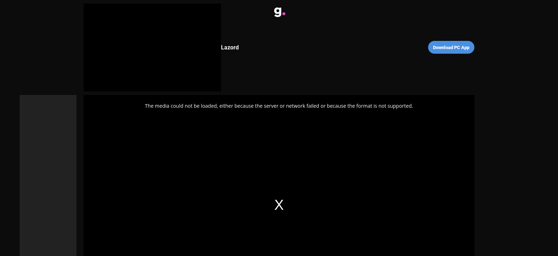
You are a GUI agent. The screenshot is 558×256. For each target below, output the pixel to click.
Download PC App (451, 47)
